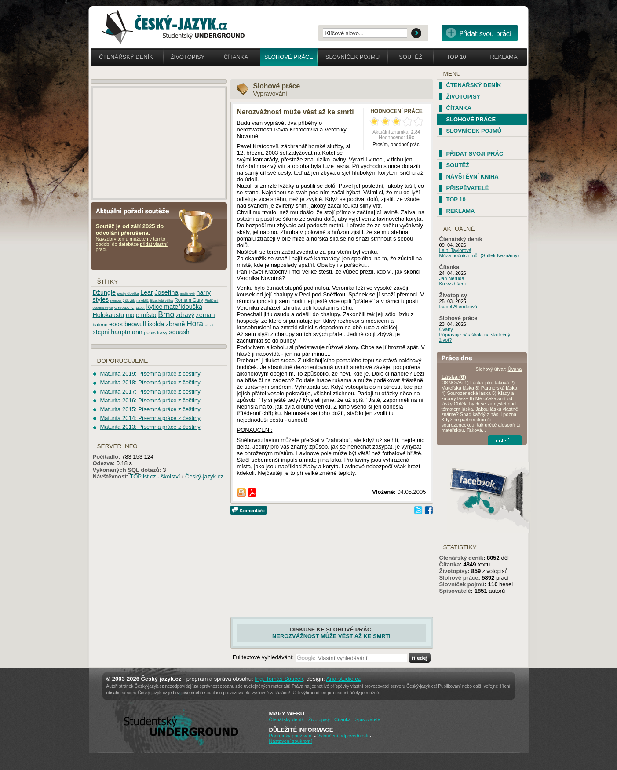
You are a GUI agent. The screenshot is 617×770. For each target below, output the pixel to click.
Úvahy (446, 329)
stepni (101, 332)
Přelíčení (211, 301)
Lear (146, 292)
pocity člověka (128, 294)
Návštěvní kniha (472, 176)
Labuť (140, 308)
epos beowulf (127, 324)
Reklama (503, 57)
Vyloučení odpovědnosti (342, 735)
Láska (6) (454, 376)
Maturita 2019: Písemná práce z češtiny (150, 373)
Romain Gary (189, 300)
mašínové (187, 294)
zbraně (175, 324)
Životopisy (188, 57)
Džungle (104, 292)
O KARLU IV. (124, 308)
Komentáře (252, 510)
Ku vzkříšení (452, 283)
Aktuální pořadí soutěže (136, 210)
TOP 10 (456, 199)
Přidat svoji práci (475, 153)
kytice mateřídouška (174, 306)
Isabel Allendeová (458, 306)
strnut (209, 325)
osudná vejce (103, 308)
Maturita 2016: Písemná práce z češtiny (150, 400)
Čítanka (236, 57)
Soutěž (410, 57)
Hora (194, 323)
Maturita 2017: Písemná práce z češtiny (150, 391)
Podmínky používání (291, 735)
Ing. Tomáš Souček (279, 678)
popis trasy (155, 332)
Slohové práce (288, 57)
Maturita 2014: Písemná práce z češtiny (150, 418)
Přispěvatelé (467, 188)
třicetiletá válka (161, 301)
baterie (100, 324)
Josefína (166, 292)
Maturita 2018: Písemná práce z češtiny (150, 382)
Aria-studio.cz (343, 678)
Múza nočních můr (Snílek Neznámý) (479, 255)
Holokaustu (108, 314)
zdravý (185, 314)
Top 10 (456, 57)
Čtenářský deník (126, 57)
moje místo (141, 314)
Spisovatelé (455, 591)
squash (179, 332)
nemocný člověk (122, 301)
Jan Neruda (451, 278)
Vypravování (270, 93)
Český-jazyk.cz (204, 476)
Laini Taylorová (455, 250)
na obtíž (142, 301)
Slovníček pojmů (352, 57)
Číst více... (505, 440)
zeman (205, 314)
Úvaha (515, 369)
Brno (166, 314)
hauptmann (126, 332)
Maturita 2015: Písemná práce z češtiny (150, 409)
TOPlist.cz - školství (155, 476)
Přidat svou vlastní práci (480, 33)
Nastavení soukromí (290, 741)
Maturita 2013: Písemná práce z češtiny (150, 426)
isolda (156, 324)
